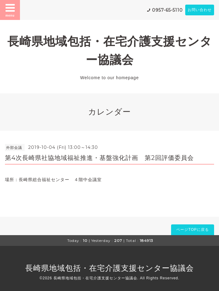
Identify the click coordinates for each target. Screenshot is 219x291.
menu (10, 9)
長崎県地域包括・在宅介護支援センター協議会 (109, 268)
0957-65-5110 (167, 10)
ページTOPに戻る (192, 229)
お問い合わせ (200, 10)
